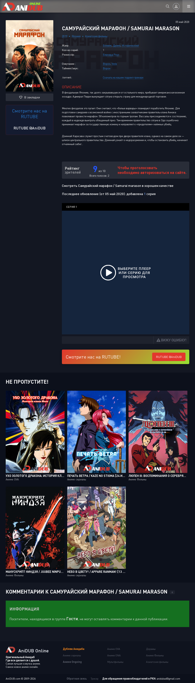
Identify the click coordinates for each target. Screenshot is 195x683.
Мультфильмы (115, 661)
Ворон (106, 63)
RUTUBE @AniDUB (30, 128)
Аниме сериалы (72, 655)
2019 (64, 36)
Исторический (130, 45)
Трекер (94, 678)
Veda (114, 63)
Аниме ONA (114, 655)
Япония (76, 36)
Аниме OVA (113, 648)
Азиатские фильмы (96, 36)
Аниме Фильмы (155, 655)
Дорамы (151, 648)
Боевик (107, 45)
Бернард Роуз (111, 54)
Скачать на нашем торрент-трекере (123, 77)
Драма (117, 45)
